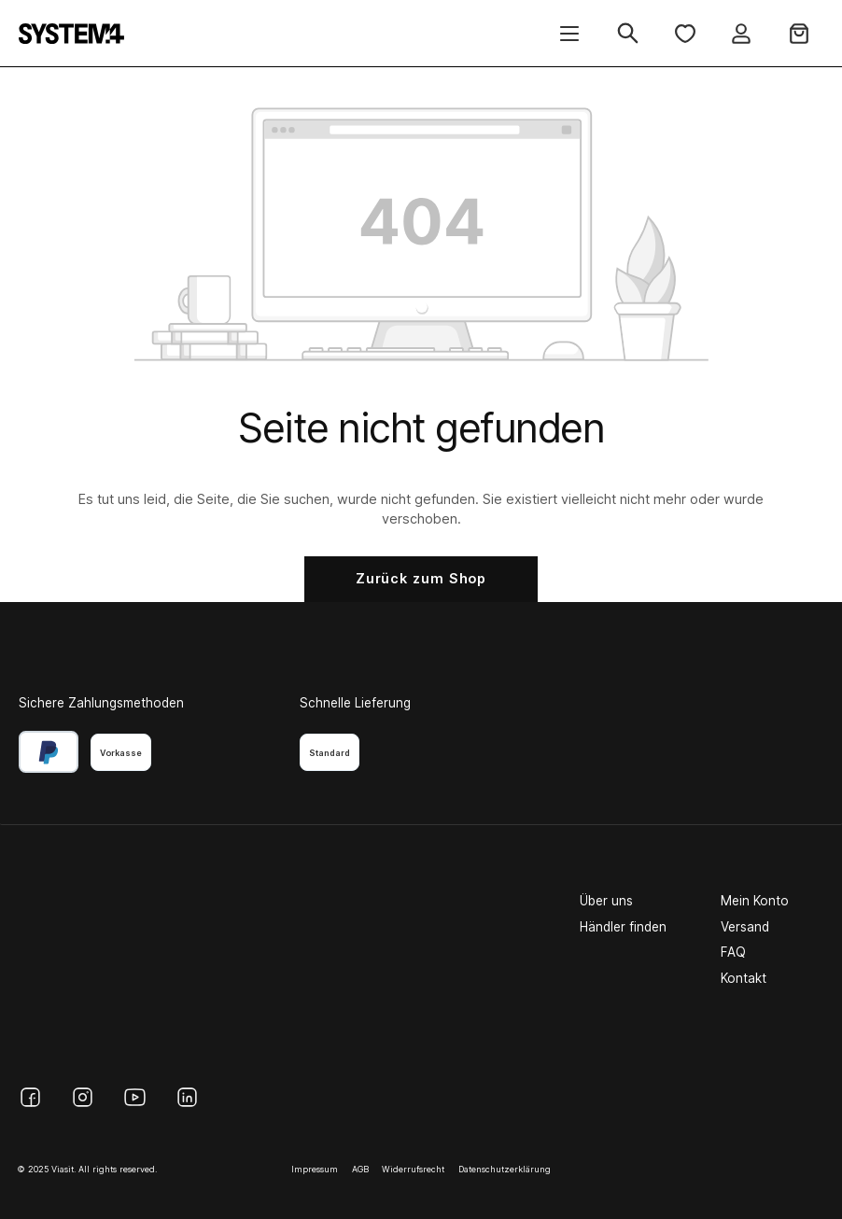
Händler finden (623, 926)
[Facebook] (30, 1097)
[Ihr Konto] (741, 33)
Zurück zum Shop (421, 578)
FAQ (733, 952)
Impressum (314, 1169)
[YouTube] (135, 1097)
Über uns (606, 900)
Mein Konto (755, 900)
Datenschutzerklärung (504, 1169)
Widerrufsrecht (413, 1169)
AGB (360, 1169)
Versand (745, 926)
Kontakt (743, 978)
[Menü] (569, 33)
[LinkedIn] (187, 1097)
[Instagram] (82, 1097)
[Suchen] (627, 33)
